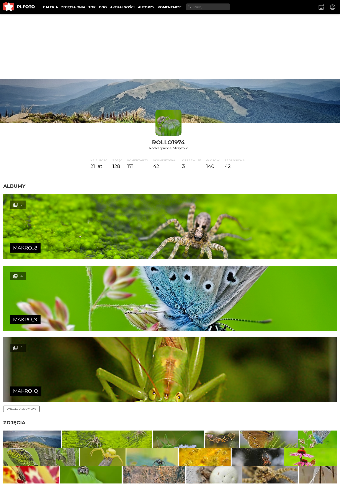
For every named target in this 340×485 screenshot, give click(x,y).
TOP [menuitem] (92, 7)
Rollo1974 (168, 142)
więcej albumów (21, 265)
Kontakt (102, 467)
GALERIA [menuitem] (50, 7)
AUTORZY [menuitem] (146, 7)
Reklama (81, 467)
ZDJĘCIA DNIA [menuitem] (73, 7)
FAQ (63, 467)
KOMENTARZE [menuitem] (169, 7)
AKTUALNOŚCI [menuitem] (122, 7)
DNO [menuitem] (103, 7)
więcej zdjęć (18, 393)
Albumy (14, 186)
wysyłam (324, 428)
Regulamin (16, 475)
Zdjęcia (14, 279)
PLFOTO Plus (42, 467)
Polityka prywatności (47, 475)
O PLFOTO (15, 467)
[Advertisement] (170, 46)
